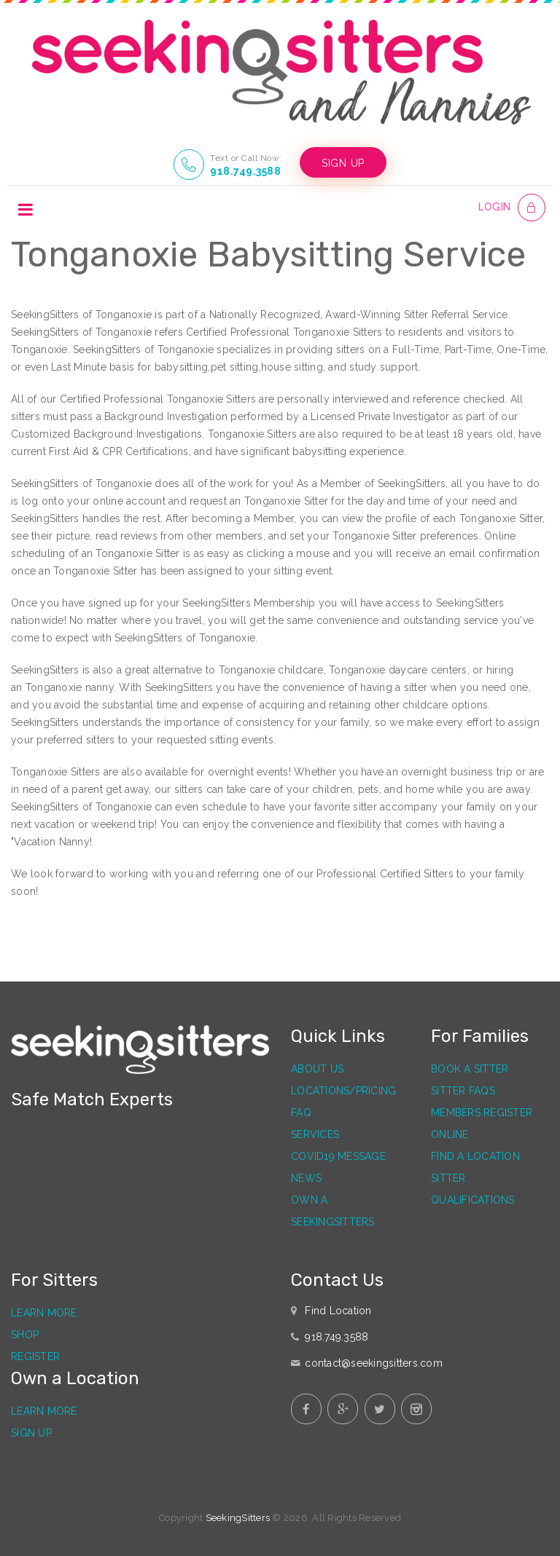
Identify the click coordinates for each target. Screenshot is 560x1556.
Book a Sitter (469, 1069)
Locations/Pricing (343, 1091)
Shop (25, 1334)
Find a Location (475, 1156)
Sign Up (31, 1433)
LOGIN (494, 207)
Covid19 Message (338, 1156)
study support (383, 367)
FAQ (301, 1112)
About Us (317, 1069)
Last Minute (78, 367)
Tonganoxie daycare (378, 670)
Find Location (338, 1310)
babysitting (182, 367)
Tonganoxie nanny (70, 687)
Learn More (44, 1313)
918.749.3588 (245, 171)
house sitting (292, 367)
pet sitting (235, 367)
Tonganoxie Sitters (212, 399)
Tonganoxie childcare (271, 670)
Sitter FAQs (463, 1091)
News (306, 1178)
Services (315, 1134)
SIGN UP (343, 163)
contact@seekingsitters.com (374, 1363)
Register (35, 1356)
